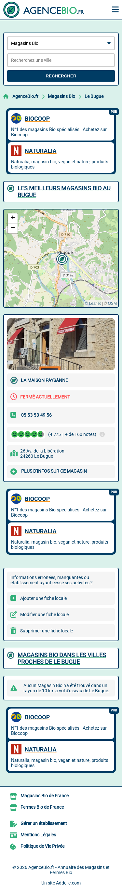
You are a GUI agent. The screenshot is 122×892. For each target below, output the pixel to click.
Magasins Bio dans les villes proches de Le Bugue (62, 658)
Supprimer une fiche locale (46, 630)
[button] (61, 258)
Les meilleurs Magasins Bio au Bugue (64, 191)
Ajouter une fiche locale (43, 598)
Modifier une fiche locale (44, 614)
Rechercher (61, 76)
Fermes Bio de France (42, 807)
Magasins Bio (61, 96)
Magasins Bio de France (44, 795)
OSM (112, 303)
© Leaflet (93, 303)
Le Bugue (94, 96)
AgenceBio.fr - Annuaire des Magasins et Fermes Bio (69, 870)
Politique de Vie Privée (42, 846)
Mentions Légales (38, 834)
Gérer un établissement (43, 823)
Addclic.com (68, 882)
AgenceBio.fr (25, 96)
